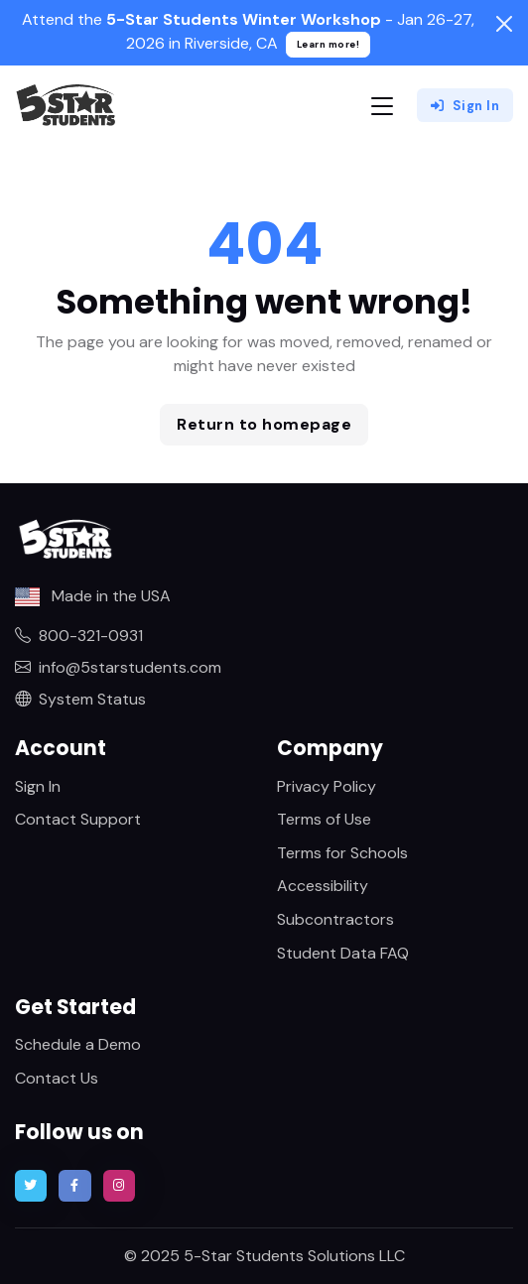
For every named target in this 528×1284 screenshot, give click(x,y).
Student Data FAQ (343, 953)
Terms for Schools (342, 852)
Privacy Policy (326, 786)
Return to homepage (264, 424)
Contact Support (78, 819)
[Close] (504, 24)
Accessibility (322, 885)
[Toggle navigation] (382, 105)
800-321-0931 (79, 635)
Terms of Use (324, 819)
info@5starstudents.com (118, 667)
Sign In (465, 105)
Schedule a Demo (78, 1044)
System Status (80, 699)
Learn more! (328, 44)
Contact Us (56, 1078)
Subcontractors (335, 919)
